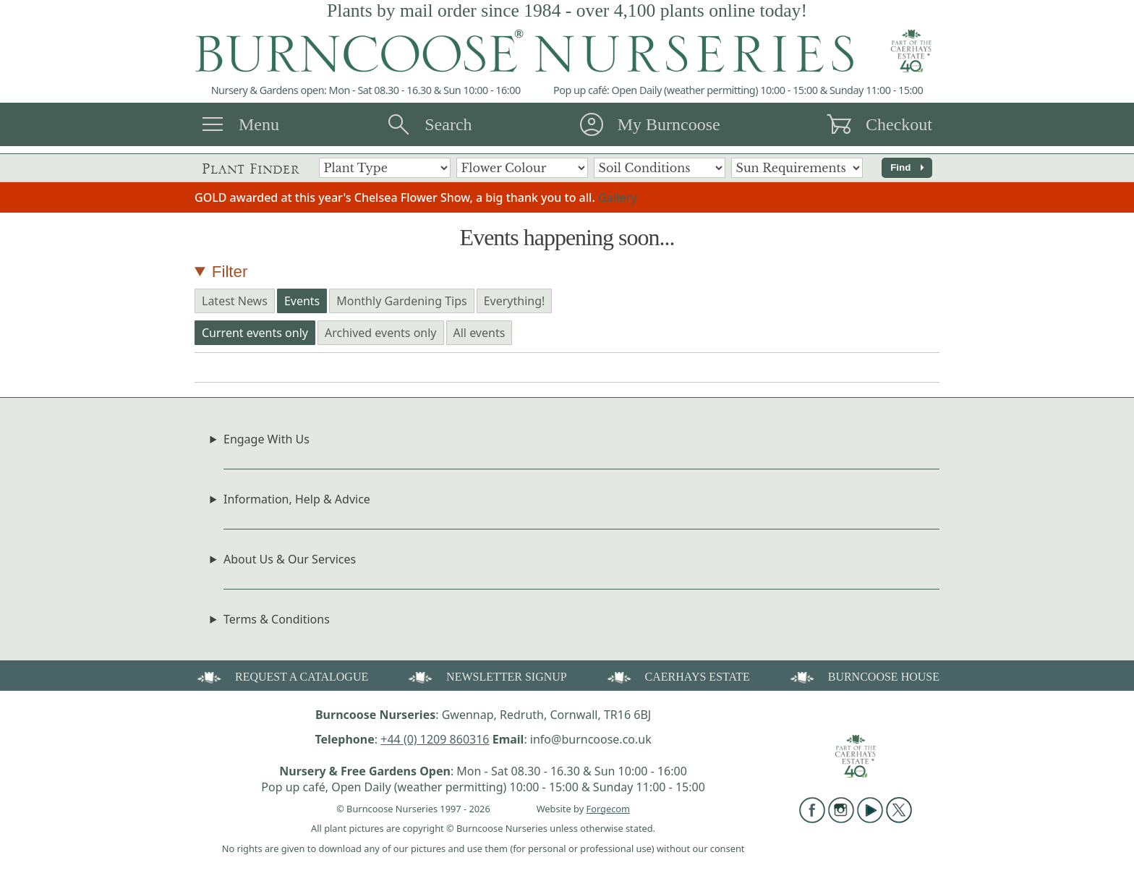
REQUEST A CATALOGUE (281, 676)
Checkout (899, 124)
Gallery (617, 197)
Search (448, 124)
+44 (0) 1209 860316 (434, 739)
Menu (259, 124)
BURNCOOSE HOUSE (863, 676)
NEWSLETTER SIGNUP (486, 676)
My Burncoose (669, 124)
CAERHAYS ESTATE (677, 676)
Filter (230, 272)
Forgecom (608, 808)
